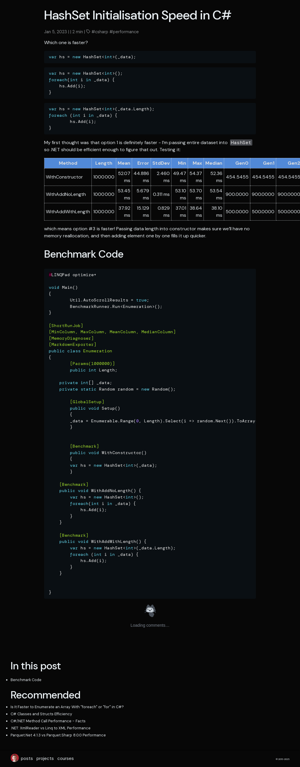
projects (45, 758)
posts (27, 758)
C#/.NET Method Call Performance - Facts (48, 720)
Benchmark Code (26, 679)
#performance (123, 31)
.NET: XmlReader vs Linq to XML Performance (51, 728)
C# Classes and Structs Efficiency (41, 713)
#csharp (99, 31)
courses (65, 758)
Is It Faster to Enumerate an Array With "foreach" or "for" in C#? (67, 706)
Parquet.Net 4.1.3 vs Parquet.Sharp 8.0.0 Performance (58, 735)
